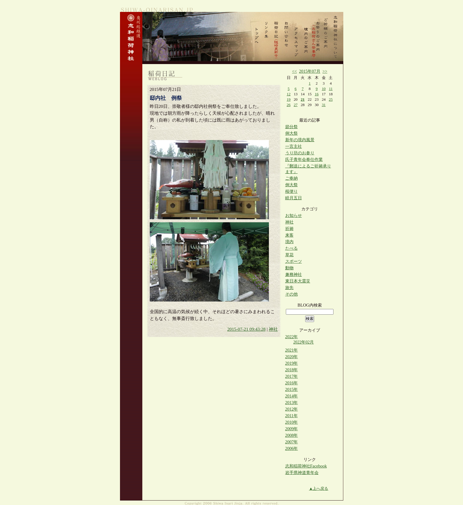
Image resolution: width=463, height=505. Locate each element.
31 (324, 104)
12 (289, 94)
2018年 (291, 369)
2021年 (291, 350)
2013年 (291, 402)
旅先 (289, 287)
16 (317, 94)
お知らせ (293, 215)
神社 (273, 329)
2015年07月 (309, 71)
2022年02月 (303, 342)
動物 (289, 267)
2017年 (291, 376)
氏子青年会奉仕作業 (304, 159)
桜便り (291, 191)
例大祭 (291, 133)
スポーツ (293, 261)
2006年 (291, 448)
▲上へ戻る (318, 488)
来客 (289, 235)
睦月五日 (293, 197)
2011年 (291, 415)
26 (289, 104)
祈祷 (289, 228)
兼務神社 (293, 274)
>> (324, 71)
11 (330, 88)
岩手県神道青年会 (302, 472)
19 (289, 99)
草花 (289, 254)
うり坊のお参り (299, 152)
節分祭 (291, 126)
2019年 (291, 363)
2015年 (291, 389)
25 (331, 99)
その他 (291, 294)
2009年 (291, 428)
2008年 (291, 435)
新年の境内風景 (299, 139)
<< (294, 71)
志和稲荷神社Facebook (306, 466)
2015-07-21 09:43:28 (246, 329)
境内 (289, 241)
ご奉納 (291, 178)
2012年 (291, 409)
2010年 (291, 422)
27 (295, 104)
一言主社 (293, 146)
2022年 (291, 336)
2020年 (291, 356)
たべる (291, 248)
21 (303, 99)
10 (324, 88)
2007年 (291, 441)
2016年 (291, 382)
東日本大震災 (297, 281)
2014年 (291, 396)
